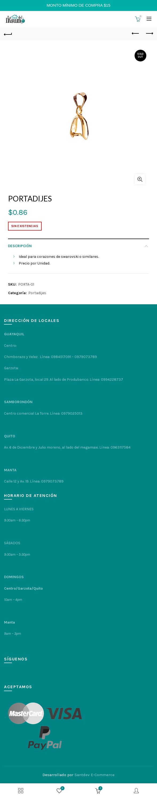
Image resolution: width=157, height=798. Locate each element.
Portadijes (37, 293)
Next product (149, 33)
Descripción (20, 246)
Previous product (136, 33)
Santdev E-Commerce (94, 774)
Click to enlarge (140, 179)
